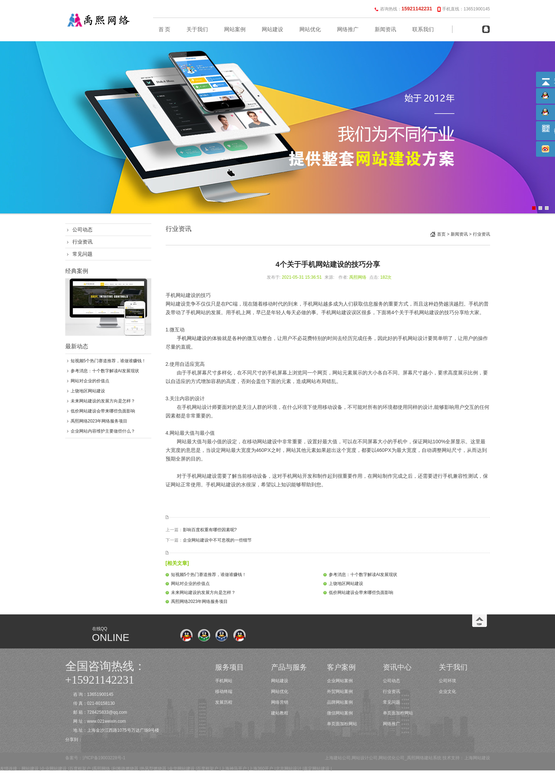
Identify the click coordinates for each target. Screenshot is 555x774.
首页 (441, 234)
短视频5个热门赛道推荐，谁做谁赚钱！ (108, 360)
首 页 (164, 29)
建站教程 (279, 713)
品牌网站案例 (340, 702)
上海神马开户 (234, 768)
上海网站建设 (477, 757)
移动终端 (223, 691)
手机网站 (223, 680)
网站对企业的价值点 (90, 380)
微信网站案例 (340, 713)
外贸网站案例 (340, 691)
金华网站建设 (182, 768)
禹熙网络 (101, 768)
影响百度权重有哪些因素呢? (210, 529)
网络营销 (279, 702)
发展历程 (223, 702)
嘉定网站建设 (316, 768)
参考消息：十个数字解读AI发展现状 (105, 370)
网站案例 (235, 29)
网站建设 (272, 29)
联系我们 (423, 29)
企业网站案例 (340, 680)
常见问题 (82, 254)
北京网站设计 (289, 768)
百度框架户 (80, 768)
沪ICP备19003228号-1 (103, 757)
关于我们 (197, 29)
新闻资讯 (385, 29)
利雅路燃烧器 (125, 768)
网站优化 (310, 29)
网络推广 (348, 29)
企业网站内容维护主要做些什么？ (103, 431)
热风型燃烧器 (153, 768)
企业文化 (447, 691)
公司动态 (82, 229)
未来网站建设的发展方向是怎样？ (103, 400)
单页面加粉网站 (342, 723)
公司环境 (447, 680)
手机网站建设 (192, 338)
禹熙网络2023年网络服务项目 (99, 421)
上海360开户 (261, 768)
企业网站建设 (54, 768)
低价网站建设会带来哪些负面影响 (103, 411)
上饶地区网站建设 (88, 390)
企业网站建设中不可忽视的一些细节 (217, 540)
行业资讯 (82, 242)
